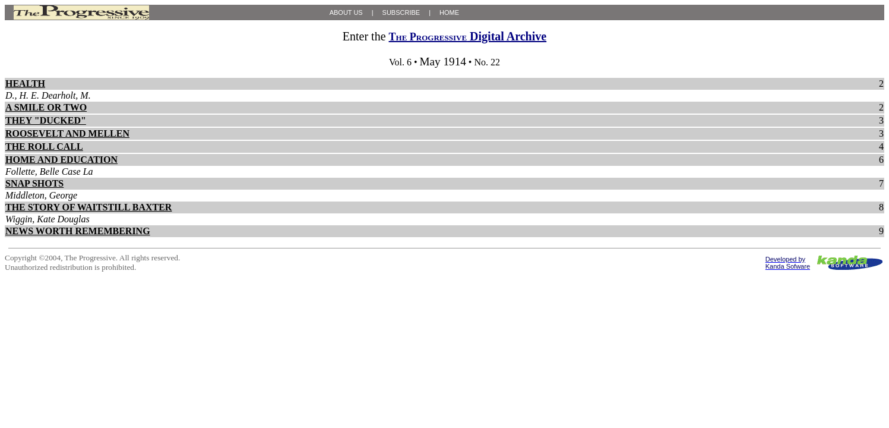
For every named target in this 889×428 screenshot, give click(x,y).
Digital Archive (468, 36)
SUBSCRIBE (401, 12)
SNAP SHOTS (34, 183)
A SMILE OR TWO (46, 107)
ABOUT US (346, 12)
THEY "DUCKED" (45, 120)
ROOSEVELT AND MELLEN (67, 133)
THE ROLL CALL (44, 146)
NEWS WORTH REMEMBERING (77, 231)
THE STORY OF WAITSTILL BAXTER (88, 207)
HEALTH (25, 83)
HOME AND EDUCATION (61, 160)
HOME (449, 12)
